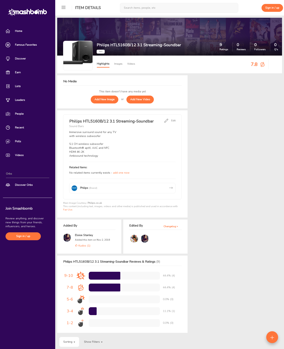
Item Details (88, 7)
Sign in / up (23, 236)
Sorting (69, 342)
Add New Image (104, 99)
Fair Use (67, 209)
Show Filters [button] (93, 342)
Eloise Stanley (84, 235)
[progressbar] (104, 276)
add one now (121, 173)
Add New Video (140, 99)
